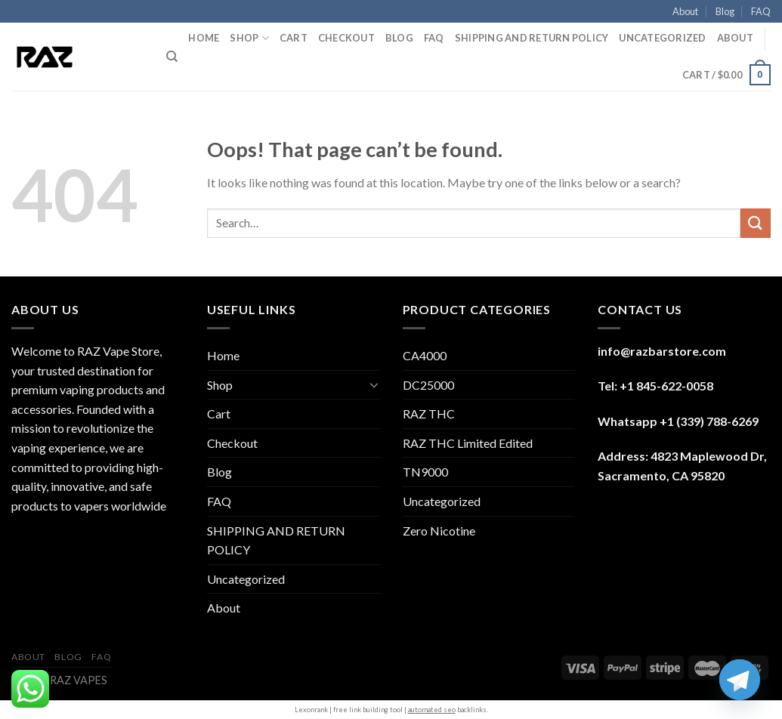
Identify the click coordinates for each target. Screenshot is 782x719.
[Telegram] (739, 679)
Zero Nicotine (439, 530)
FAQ (761, 11)
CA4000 (425, 355)
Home (203, 38)
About (685, 11)
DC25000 (428, 385)
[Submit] (755, 223)
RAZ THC (429, 413)
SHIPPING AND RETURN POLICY (532, 38)
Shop (249, 38)
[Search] (172, 56)
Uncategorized (662, 38)
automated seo (432, 709)
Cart (294, 38)
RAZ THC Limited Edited (468, 443)
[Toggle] (374, 384)
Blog (725, 11)
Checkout (346, 38)
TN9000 (425, 471)
